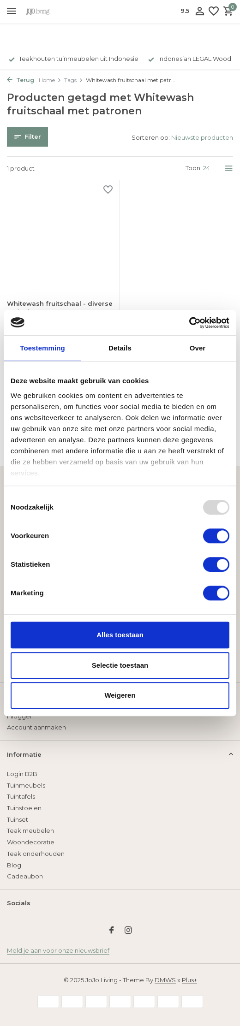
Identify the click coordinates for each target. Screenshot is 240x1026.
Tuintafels (21, 796)
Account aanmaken (36, 727)
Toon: (194, 168)
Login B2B (22, 773)
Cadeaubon (25, 876)
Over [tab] (198, 348)
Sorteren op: (151, 137)
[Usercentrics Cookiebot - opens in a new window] (189, 323)
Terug (20, 80)
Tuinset (17, 819)
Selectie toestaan (120, 665)
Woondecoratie (30, 842)
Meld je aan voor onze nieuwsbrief (58, 950)
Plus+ (189, 980)
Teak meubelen (30, 830)
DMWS (165, 980)
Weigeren (119, 695)
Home (50, 80)
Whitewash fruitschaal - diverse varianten (60, 307)
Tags (73, 80)
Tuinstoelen (24, 808)
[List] (229, 168)
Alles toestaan (120, 635)
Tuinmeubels (26, 785)
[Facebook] (111, 931)
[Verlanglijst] (214, 11)
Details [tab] (120, 348)
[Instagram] (128, 931)
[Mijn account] (199, 11)
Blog (14, 865)
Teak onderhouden (36, 853)
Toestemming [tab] (42, 348)
